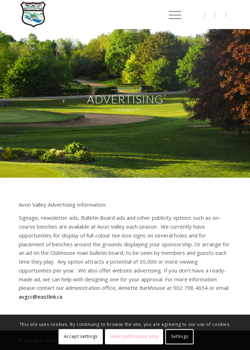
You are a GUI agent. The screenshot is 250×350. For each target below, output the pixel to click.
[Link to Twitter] (204, 14)
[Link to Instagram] (226, 14)
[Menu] (171, 14)
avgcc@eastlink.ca (40, 296)
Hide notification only (134, 336)
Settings (179, 336)
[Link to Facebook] (215, 14)
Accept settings (81, 336)
